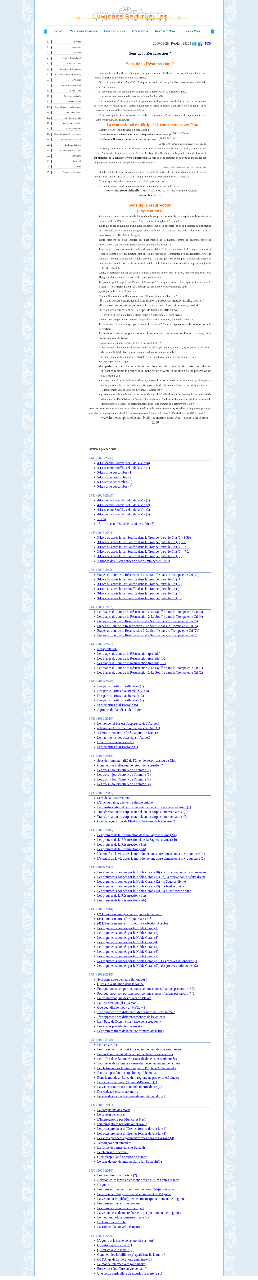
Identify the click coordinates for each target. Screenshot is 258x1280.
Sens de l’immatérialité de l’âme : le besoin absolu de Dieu (136, 760)
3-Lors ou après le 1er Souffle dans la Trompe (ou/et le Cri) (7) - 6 (141, 542)
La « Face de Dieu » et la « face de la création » (129, 1021)
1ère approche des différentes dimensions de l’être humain (136, 1012)
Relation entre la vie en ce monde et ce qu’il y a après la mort (138, 1180)
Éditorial (77, 161)
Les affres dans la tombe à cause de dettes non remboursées (137, 1058)
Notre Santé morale (72, 118)
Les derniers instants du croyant (118, 1203)
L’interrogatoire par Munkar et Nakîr (122, 1119)
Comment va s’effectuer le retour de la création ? (130, 765)
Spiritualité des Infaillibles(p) (68, 74)
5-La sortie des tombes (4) (114, 486)
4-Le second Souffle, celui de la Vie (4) (123, 514)
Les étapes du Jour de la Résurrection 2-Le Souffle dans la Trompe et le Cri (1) (150, 668)
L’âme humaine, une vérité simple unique (125, 802)
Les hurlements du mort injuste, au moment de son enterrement (139, 1049)
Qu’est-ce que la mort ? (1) (115, 1245)
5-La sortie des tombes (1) (114, 472)
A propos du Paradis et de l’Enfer (119, 709)
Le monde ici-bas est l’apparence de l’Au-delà (128, 723)
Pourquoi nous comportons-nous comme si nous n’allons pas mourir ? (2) (146, 993)
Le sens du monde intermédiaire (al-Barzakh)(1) (129, 1161)
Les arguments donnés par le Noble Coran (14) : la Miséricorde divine (144, 891)
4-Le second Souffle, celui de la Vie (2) (123, 505)
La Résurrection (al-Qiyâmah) (117, 1003)
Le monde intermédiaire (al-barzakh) (122, 1264)
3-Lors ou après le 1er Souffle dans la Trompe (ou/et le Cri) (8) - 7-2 (143, 551)
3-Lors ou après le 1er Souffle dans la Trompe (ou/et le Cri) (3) (139, 589)
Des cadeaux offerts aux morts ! (118, 1091)
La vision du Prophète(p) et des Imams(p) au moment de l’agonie (141, 1198)
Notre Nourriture (73, 128)
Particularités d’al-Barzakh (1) (117, 747)
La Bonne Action (73, 101)
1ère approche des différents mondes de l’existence (131, 1017)
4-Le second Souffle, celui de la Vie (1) (123, 500)
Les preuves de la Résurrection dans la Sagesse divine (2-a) (137, 835)
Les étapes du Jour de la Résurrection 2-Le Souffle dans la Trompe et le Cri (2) (150, 672)
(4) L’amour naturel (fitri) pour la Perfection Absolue (132, 923)
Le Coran (77, 52)
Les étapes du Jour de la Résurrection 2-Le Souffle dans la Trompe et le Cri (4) (150, 616)
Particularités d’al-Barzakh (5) (117, 705)
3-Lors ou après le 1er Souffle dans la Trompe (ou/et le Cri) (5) (139, 598)
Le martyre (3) (107, 1044)
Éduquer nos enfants (72, 172)
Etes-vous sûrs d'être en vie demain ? (122, 1268)
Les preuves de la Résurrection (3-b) (121, 849)
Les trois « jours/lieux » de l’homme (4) (124, 784)
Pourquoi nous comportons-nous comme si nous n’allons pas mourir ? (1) (146, 988)
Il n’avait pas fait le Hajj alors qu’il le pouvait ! (128, 1073)
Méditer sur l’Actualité (70, 85)
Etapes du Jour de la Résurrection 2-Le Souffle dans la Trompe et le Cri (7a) (148, 630)
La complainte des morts (113, 1110)
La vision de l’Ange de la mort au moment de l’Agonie (134, 1194)
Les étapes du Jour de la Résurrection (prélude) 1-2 (131, 658)
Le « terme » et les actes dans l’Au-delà (123, 737)
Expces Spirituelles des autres (67, 134)
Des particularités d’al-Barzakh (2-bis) (123, 691)
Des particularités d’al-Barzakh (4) (120, 700)
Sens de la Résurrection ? (114, 798)
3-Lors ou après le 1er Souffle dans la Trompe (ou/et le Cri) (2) (139, 584)
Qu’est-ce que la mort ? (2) (115, 1250)
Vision (101, 519)
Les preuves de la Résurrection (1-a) (121, 895)
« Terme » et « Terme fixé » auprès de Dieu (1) (128, 728)
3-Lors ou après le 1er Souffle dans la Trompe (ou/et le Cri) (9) (139, 556)
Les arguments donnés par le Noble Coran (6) (127, 951)
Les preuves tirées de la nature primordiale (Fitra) (130, 1031)
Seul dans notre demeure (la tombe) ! (122, 979)
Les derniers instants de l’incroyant (120, 1208)
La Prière (77, 42)
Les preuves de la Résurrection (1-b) (121, 900)
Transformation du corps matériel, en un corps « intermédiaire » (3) (142, 816)
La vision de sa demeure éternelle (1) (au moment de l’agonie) (139, 1213)
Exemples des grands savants (68, 107)
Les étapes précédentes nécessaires (120, 1026)
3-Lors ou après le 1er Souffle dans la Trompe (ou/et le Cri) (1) (139, 579)
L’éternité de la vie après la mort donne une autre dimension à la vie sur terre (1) (151, 853)
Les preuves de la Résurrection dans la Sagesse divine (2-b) (137, 839)
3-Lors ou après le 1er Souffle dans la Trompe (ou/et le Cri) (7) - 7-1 (143, 547)
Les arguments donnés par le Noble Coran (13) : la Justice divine (140, 886)
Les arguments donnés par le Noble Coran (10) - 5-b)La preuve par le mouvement (152, 872)
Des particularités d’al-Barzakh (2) (120, 686)
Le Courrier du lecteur (71, 139)
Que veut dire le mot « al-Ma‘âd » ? (121, 1007)
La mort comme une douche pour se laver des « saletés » (135, 1054)
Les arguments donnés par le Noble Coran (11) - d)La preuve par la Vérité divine (151, 877)
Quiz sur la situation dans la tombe (120, 984)
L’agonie (103, 1184)
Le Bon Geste (75, 91)
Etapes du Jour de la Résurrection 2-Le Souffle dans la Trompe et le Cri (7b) (148, 635)
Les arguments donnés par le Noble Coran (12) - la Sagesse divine (141, 881)
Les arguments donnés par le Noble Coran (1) (127, 928)
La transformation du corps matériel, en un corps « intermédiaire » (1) (144, 807)
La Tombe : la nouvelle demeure (119, 1227)
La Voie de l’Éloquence (70, 69)
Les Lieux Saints (73, 112)
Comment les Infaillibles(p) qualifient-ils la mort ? (131, 1254)
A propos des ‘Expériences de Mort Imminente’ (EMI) (133, 561)
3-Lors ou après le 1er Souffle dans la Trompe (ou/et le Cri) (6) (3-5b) (144, 537)
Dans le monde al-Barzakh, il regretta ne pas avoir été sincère (138, 1077)
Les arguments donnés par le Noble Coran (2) (127, 933)
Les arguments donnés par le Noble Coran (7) (127, 956)
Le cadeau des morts (111, 1114)
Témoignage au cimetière (114, 1143)
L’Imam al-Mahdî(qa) (71, 58)
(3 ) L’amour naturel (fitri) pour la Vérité (124, 919)
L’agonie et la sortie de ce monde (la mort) (125, 1240)
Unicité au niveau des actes (115, 742)
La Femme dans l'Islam (70, 150)
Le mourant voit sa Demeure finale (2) (123, 1217)
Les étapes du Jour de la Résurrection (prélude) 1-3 (131, 663)
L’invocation (75, 47)
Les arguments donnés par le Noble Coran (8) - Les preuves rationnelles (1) (147, 961)
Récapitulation (107, 649)
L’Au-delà (76, 80)
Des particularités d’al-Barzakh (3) (120, 695)
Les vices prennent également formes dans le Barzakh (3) (135, 1138)
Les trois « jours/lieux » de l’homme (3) (124, 779)
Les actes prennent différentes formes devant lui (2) (131, 1133)
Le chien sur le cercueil (112, 1152)
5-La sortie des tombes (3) (114, 482)
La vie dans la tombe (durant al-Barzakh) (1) (127, 1082)
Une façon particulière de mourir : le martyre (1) (129, 1273)
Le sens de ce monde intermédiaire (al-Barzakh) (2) (131, 1096)
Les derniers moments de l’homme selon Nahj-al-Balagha (136, 1189)
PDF (208, 43)
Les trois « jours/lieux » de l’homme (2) (124, 774)
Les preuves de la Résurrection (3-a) (121, 844)
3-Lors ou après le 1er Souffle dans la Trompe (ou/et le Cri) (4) (139, 593)
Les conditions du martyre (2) (117, 1175)
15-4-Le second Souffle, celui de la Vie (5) (125, 523)
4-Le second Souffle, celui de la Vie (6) (123, 463)
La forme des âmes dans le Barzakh (121, 1147)
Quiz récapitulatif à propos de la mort (122, 1157)
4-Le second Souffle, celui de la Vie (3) (123, 509)
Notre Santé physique (71, 123)
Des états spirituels (72, 96)
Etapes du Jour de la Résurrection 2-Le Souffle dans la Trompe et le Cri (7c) (148, 574)
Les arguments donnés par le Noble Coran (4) (127, 942)
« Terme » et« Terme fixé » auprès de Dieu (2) (128, 732)
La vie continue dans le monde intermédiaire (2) (129, 1087)
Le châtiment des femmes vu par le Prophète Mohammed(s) (137, 1068)
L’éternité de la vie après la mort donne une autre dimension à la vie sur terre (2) (151, 858)
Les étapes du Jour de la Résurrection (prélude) (128, 653)
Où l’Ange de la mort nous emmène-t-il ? (125, 1259)
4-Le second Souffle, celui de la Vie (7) (123, 468)
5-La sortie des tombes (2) (114, 477)
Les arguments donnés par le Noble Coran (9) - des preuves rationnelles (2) (147, 965)
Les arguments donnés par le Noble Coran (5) (127, 947)
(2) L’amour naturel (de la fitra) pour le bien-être (129, 914)
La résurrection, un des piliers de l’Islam (124, 998)
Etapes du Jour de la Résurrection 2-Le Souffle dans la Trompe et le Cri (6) (147, 626)
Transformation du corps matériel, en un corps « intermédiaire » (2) (142, 812)
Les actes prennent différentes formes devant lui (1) (131, 1128)
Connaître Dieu (74, 63)
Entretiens (76, 156)
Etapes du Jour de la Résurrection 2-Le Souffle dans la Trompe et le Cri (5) (147, 621)
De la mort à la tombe (111, 1222)
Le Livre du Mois (73, 145)
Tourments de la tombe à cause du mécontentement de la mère (139, 1063)
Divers (78, 167)
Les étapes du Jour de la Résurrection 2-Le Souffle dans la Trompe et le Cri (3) (150, 612)
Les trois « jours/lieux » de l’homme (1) (124, 770)
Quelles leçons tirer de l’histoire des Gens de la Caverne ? (136, 821)
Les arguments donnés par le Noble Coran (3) (127, 937)
